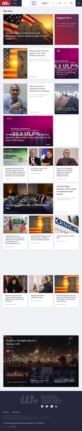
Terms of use (16, 412)
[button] (47, 144)
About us (6, 412)
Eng (60, 3)
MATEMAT (13, 427)
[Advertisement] (41, 262)
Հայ (53, 3)
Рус (56, 3)
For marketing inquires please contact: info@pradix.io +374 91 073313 (23, 423)
